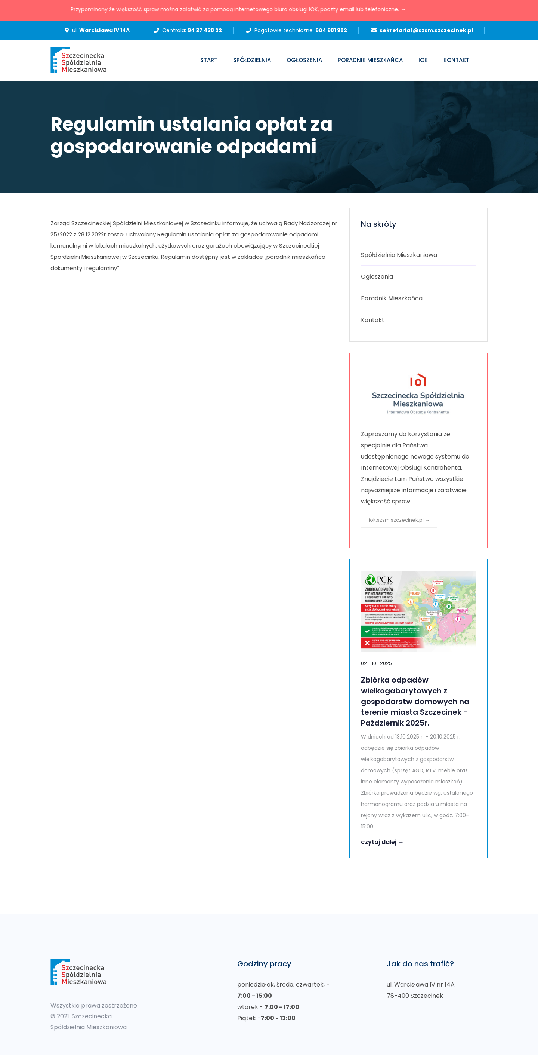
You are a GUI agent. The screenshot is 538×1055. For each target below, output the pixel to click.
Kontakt (456, 60)
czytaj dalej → (382, 842)
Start (208, 60)
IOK (423, 60)
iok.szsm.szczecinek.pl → (399, 520)
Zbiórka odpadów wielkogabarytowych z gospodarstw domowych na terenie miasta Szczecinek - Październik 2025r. (415, 701)
